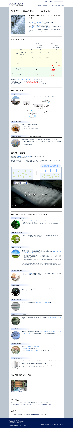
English (51, 1)
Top (39, 424)
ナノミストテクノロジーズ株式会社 (14, 420)
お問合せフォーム (35, 414)
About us (33, 5)
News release (52, 5)
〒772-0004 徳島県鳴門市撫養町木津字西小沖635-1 (17, 421)
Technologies (39, 5)
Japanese (46, 1)
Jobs (58, 5)
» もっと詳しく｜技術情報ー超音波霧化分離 (20, 163)
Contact (62, 5)
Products (45, 5)
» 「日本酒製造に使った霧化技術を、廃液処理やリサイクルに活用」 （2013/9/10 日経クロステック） (33, 404)
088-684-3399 (12, 422)
